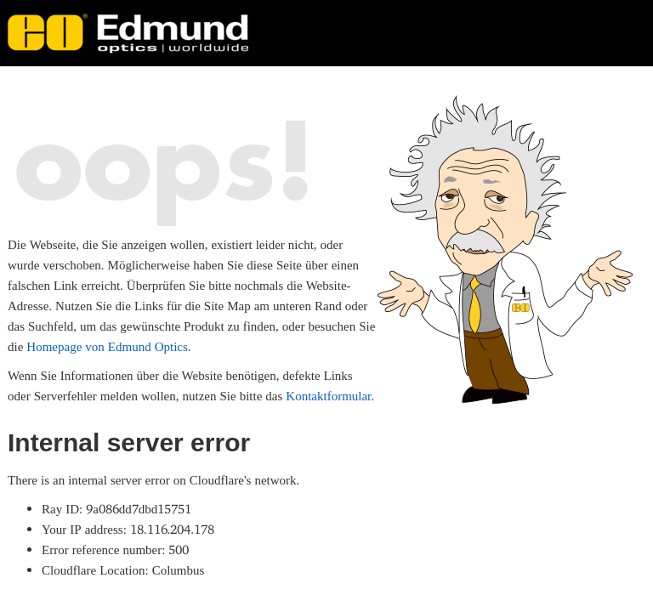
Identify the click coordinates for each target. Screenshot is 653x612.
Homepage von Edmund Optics (106, 346)
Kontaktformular (328, 396)
